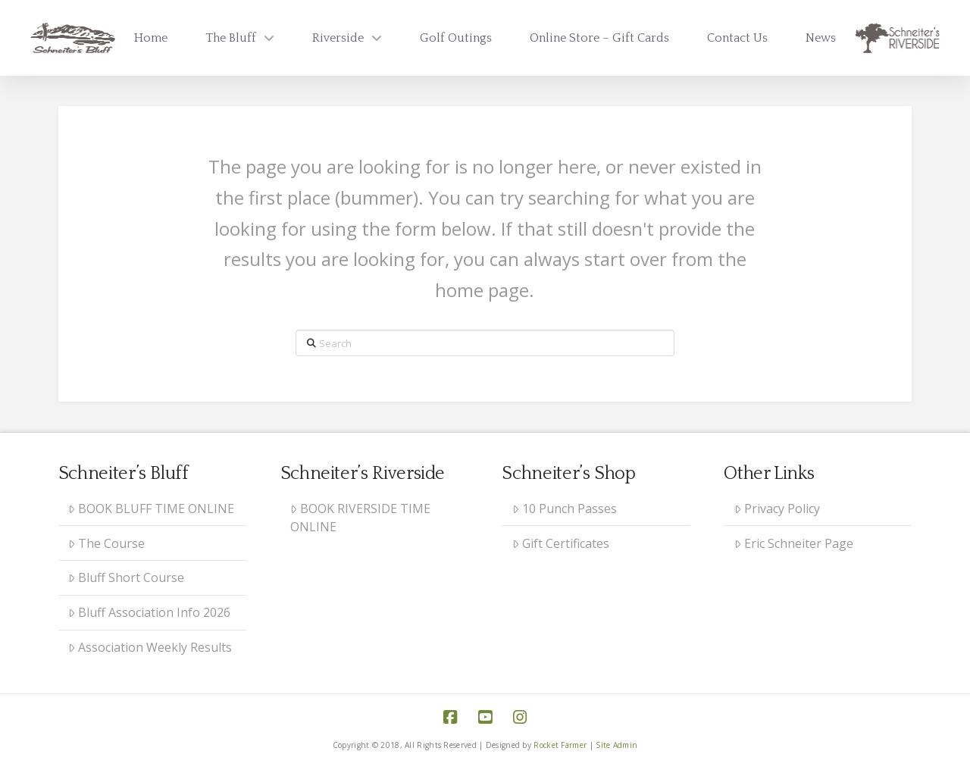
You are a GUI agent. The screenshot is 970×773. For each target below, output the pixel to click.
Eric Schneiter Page (793, 543)
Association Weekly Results (150, 647)
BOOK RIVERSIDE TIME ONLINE (360, 517)
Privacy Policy (777, 508)
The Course (106, 543)
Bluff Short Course (126, 577)
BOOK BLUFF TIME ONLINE (151, 508)
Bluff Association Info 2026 (149, 612)
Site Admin (616, 745)
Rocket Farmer (560, 745)
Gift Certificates (560, 543)
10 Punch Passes (564, 508)
